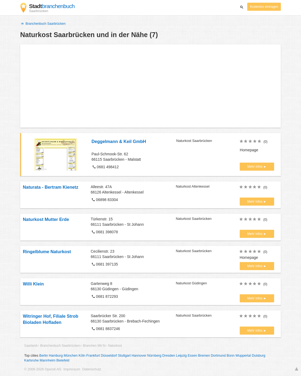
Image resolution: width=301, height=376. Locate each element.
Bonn (230, 355)
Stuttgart (124, 355)
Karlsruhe (31, 360)
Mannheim (47, 360)
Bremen (204, 355)
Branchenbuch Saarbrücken (43, 24)
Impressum (71, 369)
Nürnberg (154, 355)
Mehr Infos (255, 167)
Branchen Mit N (94, 346)
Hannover (139, 355)
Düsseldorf (109, 355)
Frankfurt (93, 355)
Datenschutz (91, 369)
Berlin (43, 355)
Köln (81, 355)
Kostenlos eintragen (264, 7)
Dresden (168, 355)
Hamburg (56, 355)
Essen (192, 355)
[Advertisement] (150, 86)
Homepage (249, 150)
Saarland (30, 346)
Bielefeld (62, 360)
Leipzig (181, 355)
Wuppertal (243, 355)
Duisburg (258, 355)
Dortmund (218, 355)
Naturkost (115, 346)
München (71, 355)
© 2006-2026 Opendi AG (42, 369)
